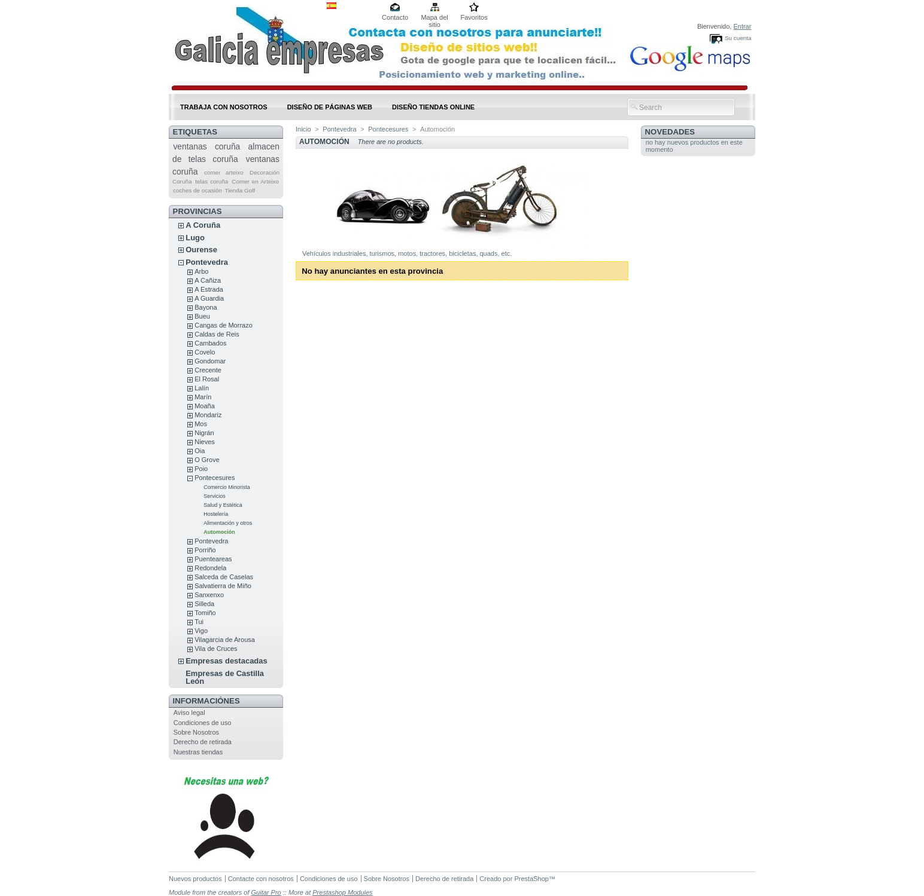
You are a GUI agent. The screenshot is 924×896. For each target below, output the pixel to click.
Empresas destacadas (227, 660)
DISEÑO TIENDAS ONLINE (433, 107)
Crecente (207, 370)
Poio (201, 468)
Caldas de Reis (216, 334)
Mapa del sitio (434, 18)
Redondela (210, 567)
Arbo (201, 271)
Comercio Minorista (226, 487)
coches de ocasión (197, 190)
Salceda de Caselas (223, 576)
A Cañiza (207, 280)
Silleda (204, 603)
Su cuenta (738, 38)
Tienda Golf (240, 190)
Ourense (201, 249)
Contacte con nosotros (261, 878)
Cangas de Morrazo (223, 325)
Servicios (214, 496)
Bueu (202, 316)
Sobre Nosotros (196, 732)
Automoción (219, 532)
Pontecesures (214, 477)
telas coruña (211, 181)
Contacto (395, 17)
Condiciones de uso (203, 722)
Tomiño (204, 612)
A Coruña (203, 225)
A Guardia (209, 298)
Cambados (210, 343)
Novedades (670, 131)
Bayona (205, 307)
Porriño (204, 549)
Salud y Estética (222, 505)
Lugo (195, 237)
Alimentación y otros (227, 523)
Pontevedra (207, 262)
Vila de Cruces (215, 648)
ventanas (189, 146)
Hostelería (215, 514)
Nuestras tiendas (198, 752)
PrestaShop (531, 878)
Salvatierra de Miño (222, 585)
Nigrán (204, 432)
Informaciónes (206, 700)
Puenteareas (213, 558)
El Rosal (206, 379)
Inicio (303, 129)
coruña (227, 146)
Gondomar (210, 361)
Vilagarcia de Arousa (224, 639)
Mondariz (207, 414)
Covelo (204, 352)
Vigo (201, 630)
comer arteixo (224, 172)
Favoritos (473, 17)
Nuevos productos (195, 878)
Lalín (201, 388)
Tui (198, 621)
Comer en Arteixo (255, 181)
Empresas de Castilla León (225, 677)
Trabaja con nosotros (224, 107)
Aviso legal (189, 712)
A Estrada (208, 289)
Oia (199, 450)
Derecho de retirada (203, 741)
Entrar (742, 26)
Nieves (204, 441)
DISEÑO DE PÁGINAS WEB (329, 107)
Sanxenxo (209, 594)
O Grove (207, 459)
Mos (200, 423)
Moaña (204, 405)
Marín (202, 396)
